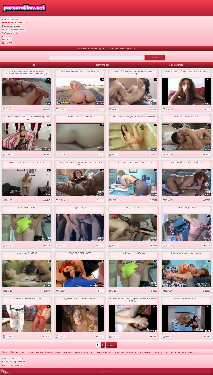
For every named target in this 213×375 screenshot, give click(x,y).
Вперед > (111, 345)
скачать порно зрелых (12, 365)
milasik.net (7, 36)
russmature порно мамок (13, 361)
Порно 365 (7, 43)
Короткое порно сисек (12, 358)
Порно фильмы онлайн (13, 29)
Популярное (102, 65)
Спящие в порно (10, 19)
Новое (33, 65)
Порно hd (6, 39)
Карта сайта (106, 371)
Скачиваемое (176, 65)
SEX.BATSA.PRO (10, 33)
